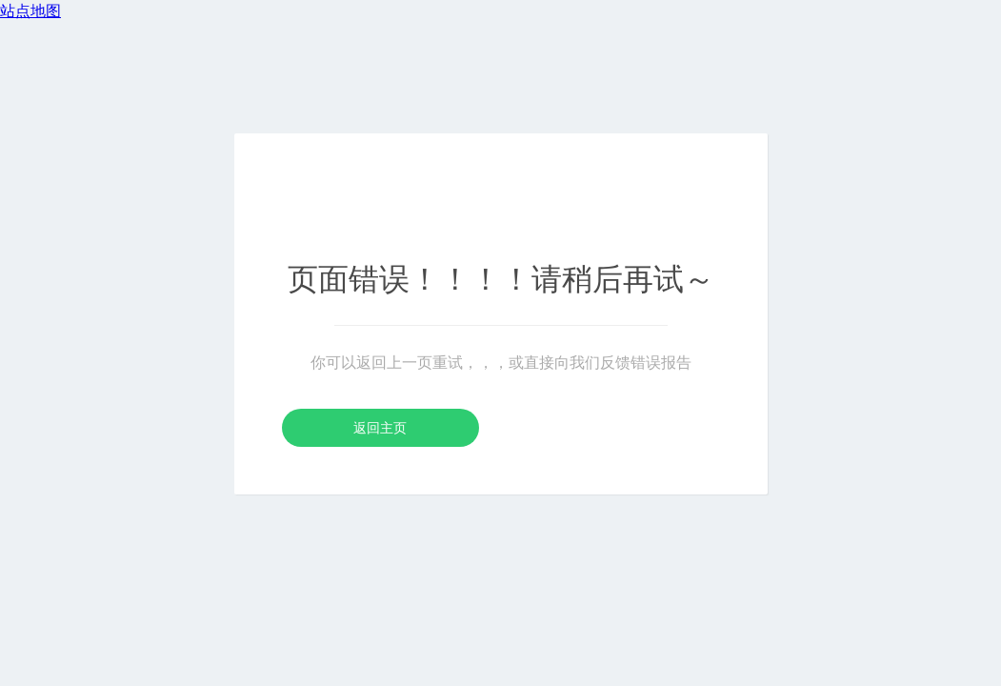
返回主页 (380, 427)
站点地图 (30, 11)
